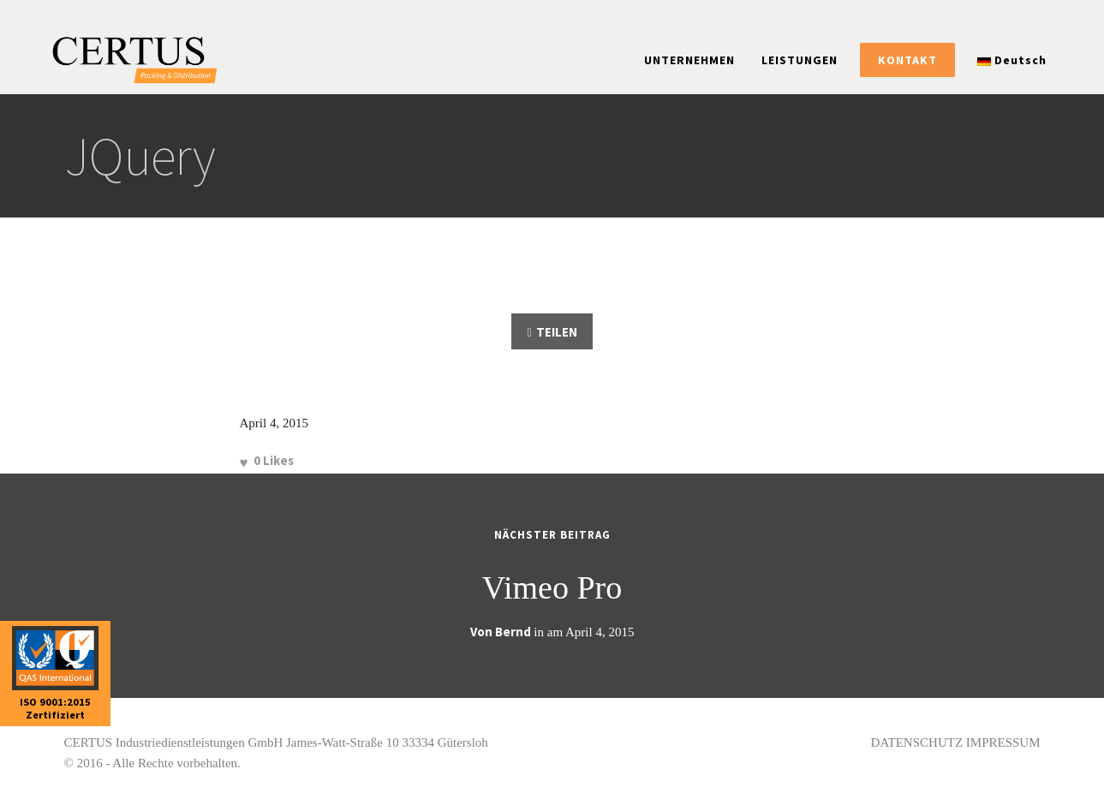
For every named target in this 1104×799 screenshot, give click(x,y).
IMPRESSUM (1003, 742)
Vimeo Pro (552, 587)
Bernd (513, 631)
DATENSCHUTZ (917, 742)
